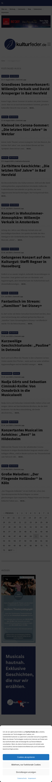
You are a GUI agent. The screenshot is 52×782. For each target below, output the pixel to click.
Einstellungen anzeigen (26, 772)
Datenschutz (22, 778)
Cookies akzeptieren (26, 757)
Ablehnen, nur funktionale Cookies (26, 764)
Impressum (32, 778)
